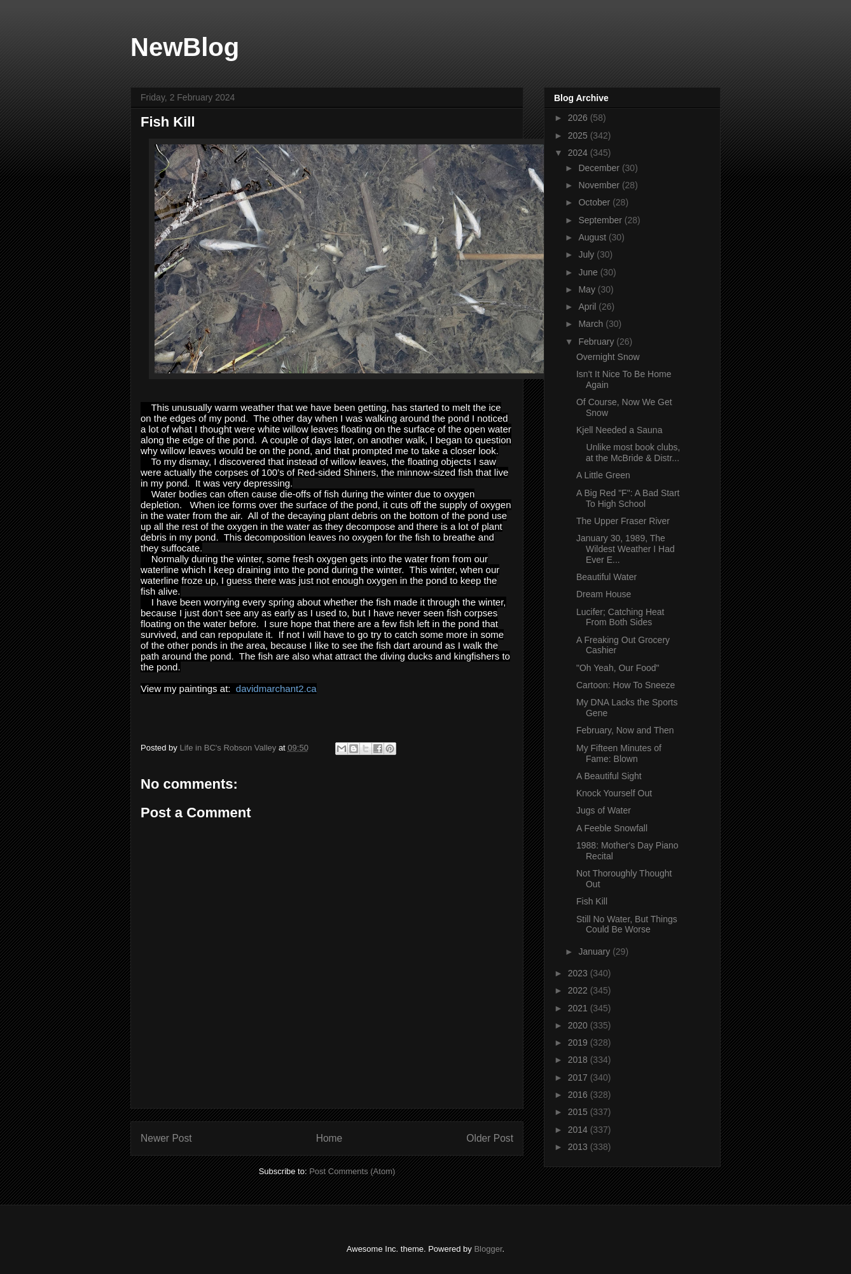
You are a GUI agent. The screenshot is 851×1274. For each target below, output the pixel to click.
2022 (579, 990)
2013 (579, 1147)
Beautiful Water (606, 577)
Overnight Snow (608, 357)
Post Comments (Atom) (352, 1171)
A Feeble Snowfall (611, 828)
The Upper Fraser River (623, 521)
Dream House (603, 594)
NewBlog (184, 47)
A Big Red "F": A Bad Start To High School (627, 498)
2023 (579, 973)
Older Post (489, 1138)
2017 (579, 1077)
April (588, 306)
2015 (579, 1112)
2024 (579, 153)
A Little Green (603, 475)
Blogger (488, 1249)
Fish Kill (591, 901)
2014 (579, 1130)
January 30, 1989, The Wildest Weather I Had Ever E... (625, 549)
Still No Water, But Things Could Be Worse (626, 924)
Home (329, 1138)
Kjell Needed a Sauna (619, 430)
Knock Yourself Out (614, 793)
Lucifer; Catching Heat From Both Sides (620, 617)
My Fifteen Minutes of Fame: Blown (618, 753)
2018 (579, 1060)
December (599, 168)
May (587, 289)
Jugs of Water (603, 810)
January (595, 951)
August (593, 237)
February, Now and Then (625, 730)
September (601, 220)
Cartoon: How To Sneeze (625, 685)
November (599, 185)
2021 (579, 1008)
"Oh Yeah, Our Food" (618, 668)
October (595, 202)
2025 (579, 135)
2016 (579, 1095)
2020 (579, 1025)
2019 (579, 1042)
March (591, 324)
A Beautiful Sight (609, 776)
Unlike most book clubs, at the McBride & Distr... (628, 452)
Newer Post (166, 1138)
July (587, 254)
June (589, 272)
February (597, 341)
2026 (579, 118)
